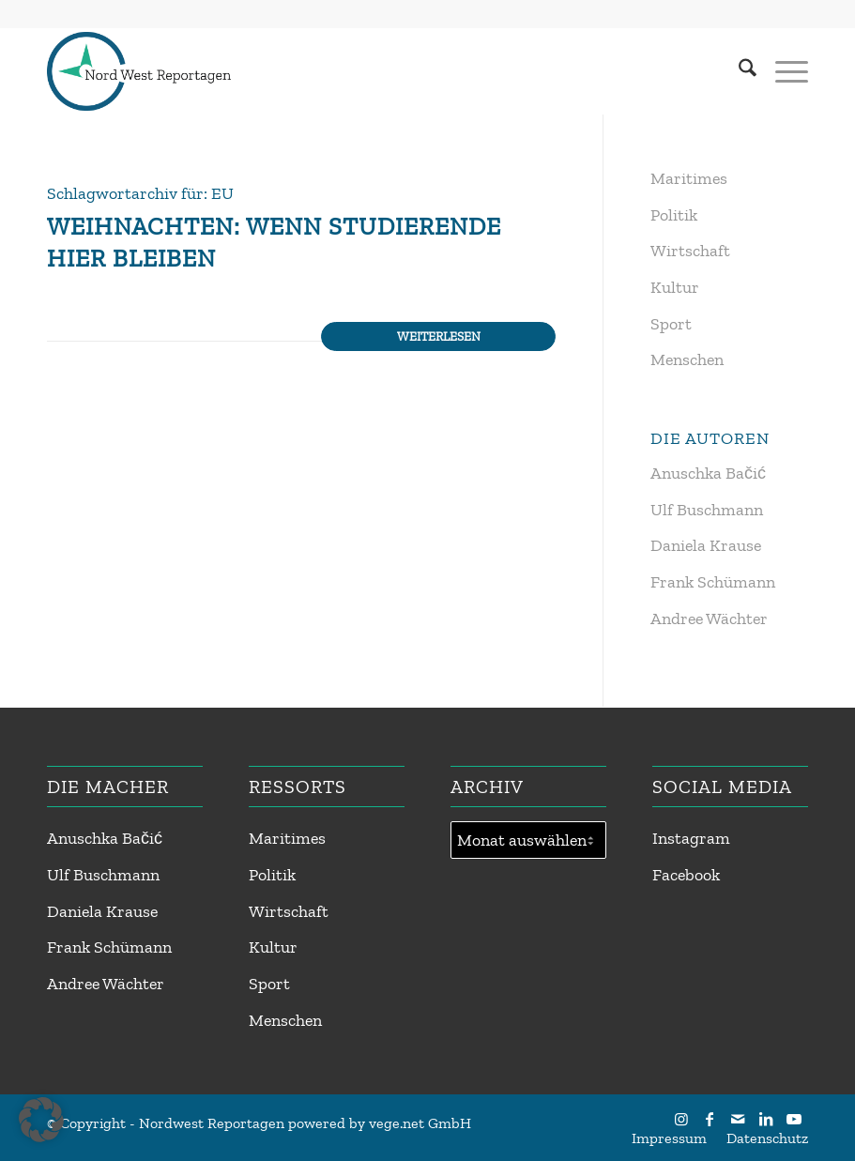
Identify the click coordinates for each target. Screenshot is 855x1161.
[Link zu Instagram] (681, 1119)
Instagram (691, 838)
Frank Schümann (712, 582)
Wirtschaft (690, 250)
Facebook (686, 874)
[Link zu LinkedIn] (766, 1119)
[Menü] (782, 71)
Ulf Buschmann (706, 509)
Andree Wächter (709, 618)
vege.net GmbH (420, 1123)
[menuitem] (738, 71)
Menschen (687, 359)
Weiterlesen (439, 336)
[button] (41, 1119)
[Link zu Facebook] (709, 1119)
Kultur (674, 287)
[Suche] (738, 71)
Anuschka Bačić (708, 473)
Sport (671, 323)
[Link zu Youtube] (794, 1119)
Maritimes (688, 178)
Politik (673, 215)
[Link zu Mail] (738, 1119)
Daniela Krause (705, 545)
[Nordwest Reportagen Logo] (139, 71)
